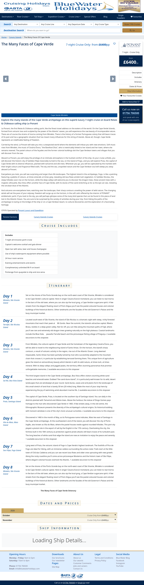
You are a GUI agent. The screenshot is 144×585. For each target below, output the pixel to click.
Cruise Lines (74, 16)
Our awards (78, 560)
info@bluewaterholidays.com (27, 568)
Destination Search (14, 30)
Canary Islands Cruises (43, 217)
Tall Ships (38, 16)
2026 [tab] (13, 510)
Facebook (120, 560)
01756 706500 (131, 113)
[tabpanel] (59, 518)
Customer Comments (82, 563)
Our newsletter (58, 560)
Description (137, 72)
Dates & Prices (135, 86)
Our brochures (58, 558)
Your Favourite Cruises (131, 95)
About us (77, 558)
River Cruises (22, 16)
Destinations (7, 16)
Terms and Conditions (104, 558)
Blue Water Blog (123, 558)
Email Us (81, 583)
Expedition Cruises (56, 16)
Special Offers (90, 16)
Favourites (136, 16)
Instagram (120, 563)
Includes (138, 77)
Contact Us (77, 568)
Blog (105, 16)
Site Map (55, 567)
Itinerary (138, 82)
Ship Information (134, 91)
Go (132, 30)
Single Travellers (121, 16)
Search (7, 24)
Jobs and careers (80, 566)
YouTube (119, 566)
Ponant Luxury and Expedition (31, 210)
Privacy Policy (100, 560)
